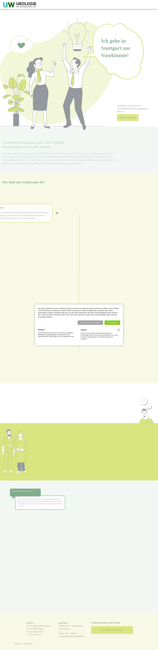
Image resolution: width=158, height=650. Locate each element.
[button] (90, 322)
